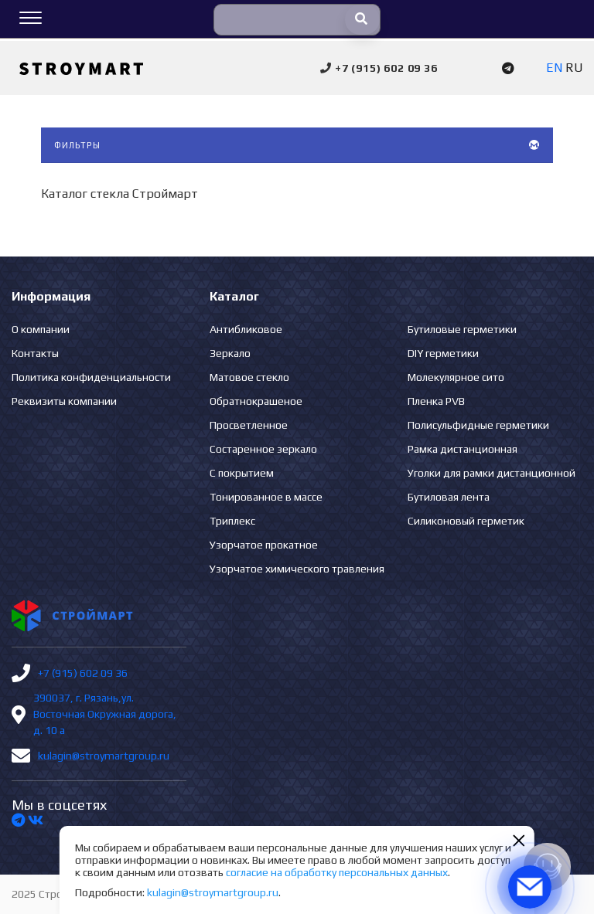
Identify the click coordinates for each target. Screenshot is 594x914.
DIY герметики (443, 353)
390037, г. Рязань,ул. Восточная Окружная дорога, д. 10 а (104, 713)
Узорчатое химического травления (297, 568)
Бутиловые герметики (462, 329)
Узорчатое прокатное (264, 545)
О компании (41, 329)
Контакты (35, 353)
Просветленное (249, 425)
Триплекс (232, 521)
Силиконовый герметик (466, 521)
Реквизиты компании (64, 401)
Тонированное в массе (266, 497)
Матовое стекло (249, 377)
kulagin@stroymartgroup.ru (103, 755)
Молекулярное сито (456, 377)
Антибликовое (246, 329)
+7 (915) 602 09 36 (83, 673)
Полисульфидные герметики (478, 425)
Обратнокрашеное (256, 401)
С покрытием (242, 473)
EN (554, 67)
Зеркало (230, 353)
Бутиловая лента (449, 497)
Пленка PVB (436, 401)
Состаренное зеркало (263, 449)
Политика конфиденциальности (91, 377)
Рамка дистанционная (462, 449)
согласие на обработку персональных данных (337, 872)
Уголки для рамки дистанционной (491, 473)
